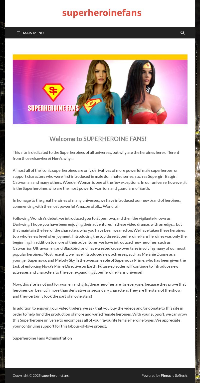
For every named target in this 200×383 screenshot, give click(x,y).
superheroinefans (102, 12)
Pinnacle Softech (174, 375)
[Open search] (182, 33)
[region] (100, 89)
